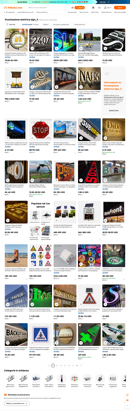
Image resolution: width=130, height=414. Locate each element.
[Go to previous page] (49, 365)
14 (77, 365)
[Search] (80, 7)
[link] (127, 395)
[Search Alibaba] (49, 8)
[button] (72, 7)
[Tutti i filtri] (11, 24)
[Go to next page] (81, 365)
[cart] (99, 8)
